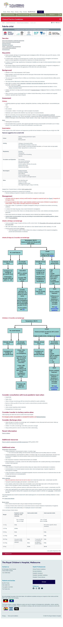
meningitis (28, 83)
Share (58, 22)
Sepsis (50, 198)
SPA (18, 481)
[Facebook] (34, 588)
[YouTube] (42, 588)
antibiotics (22, 228)
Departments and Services (37, 14)
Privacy (4, 615)
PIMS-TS (43, 90)
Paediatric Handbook (38, 573)
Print (53, 22)
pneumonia (23, 83)
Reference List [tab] (7, 553)
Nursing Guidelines (37, 571)
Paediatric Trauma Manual (39, 577)
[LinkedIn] (39, 588)
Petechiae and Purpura (7, 45)
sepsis (18, 85)
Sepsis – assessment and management (11, 46)
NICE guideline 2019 (27, 189)
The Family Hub (6, 589)
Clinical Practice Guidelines (23, 22)
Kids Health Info (6, 585)
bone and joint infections (37, 83)
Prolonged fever (6, 49)
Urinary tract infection (9, 498)
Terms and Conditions (13, 615)
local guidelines (13, 218)
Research (52, 14)
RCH (3, 22)
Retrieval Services (41, 416)
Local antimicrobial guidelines (9, 48)
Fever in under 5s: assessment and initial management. (15, 442)
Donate (44, 582)
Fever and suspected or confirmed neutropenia (13, 40)
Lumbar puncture (12, 476)
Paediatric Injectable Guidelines (40, 575)
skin (44, 83)
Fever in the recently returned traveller (11, 42)
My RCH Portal (5, 583)
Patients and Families (23, 14)
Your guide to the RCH (7, 587)
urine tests (50, 490)
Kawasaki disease (6, 43)
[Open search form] (60, 14)
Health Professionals (8, 14)
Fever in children (6, 433)
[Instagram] (37, 588)
